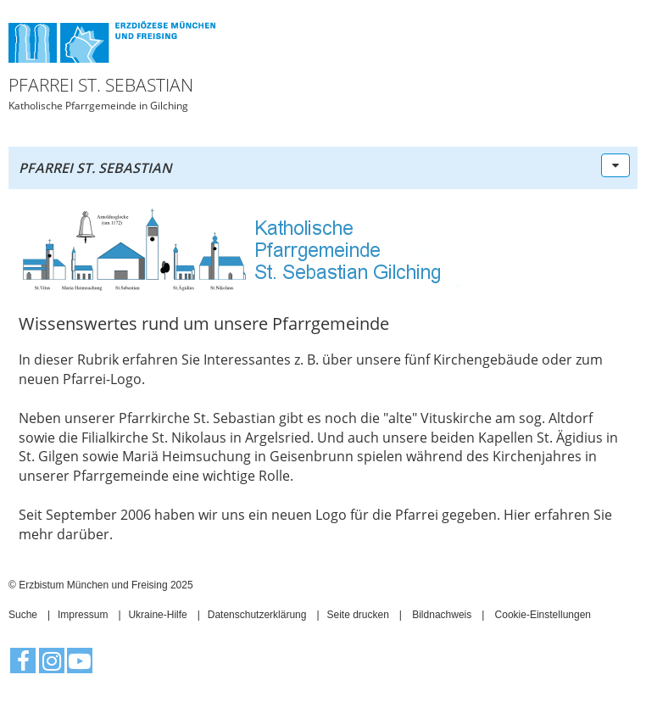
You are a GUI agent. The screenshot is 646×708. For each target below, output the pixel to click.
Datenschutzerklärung (257, 615)
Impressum (83, 615)
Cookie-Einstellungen (543, 615)
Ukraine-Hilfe (157, 615)
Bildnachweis (441, 615)
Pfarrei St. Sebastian (95, 168)
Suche (22, 615)
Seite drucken (357, 615)
